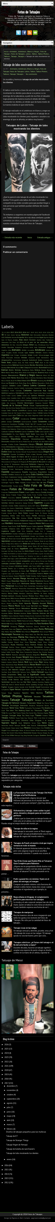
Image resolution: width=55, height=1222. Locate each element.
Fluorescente (6, 486)
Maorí (3, 581)
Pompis (40, 645)
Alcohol (39, 340)
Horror (38, 523)
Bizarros (41, 372)
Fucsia (45, 495)
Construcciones (26, 422)
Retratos (50, 657)
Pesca (27, 634)
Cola (19, 415)
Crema (3, 427)
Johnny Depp (22, 546)
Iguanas (40, 526)
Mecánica (32, 591)
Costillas (21, 424)
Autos (40, 360)
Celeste (4, 400)
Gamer (9, 500)
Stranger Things (42, 685)
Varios (44, 723)
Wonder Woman (37, 733)
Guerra (12, 508)
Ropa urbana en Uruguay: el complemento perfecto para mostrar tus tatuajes (31, 898)
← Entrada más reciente (12, 237)
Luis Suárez (16, 573)
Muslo (17, 606)
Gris (8, 508)
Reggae (19, 657)
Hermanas (41, 516)
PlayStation (5, 645)
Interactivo (10, 536)
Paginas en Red (17, 1218)
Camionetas (29, 388)
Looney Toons (7, 568)
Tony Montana (38, 713)
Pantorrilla (5, 623)
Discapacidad (39, 447)
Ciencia (14, 410)
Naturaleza (25, 608)
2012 (6, 1182)
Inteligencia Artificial (25, 534)
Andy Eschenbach (40, 347)
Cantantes (27, 390)
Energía (26, 467)
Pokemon (20, 645)
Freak (27, 492)
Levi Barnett (49, 561)
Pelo (2, 632)
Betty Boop (14, 372)
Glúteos (11, 506)
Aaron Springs (15, 335)
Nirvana (17, 613)
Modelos (4, 601)
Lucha (51, 571)
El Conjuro (47, 457)
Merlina (4, 593)
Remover (37, 657)
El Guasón (33, 459)
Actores (8, 337)
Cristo (3, 429)
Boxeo (8, 381)
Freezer (13, 495)
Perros (51, 631)
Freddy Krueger (47, 492)
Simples (10, 677)
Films (17, 482)
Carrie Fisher (6, 395)
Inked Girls (21, 531)
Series (3, 674)
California (50, 386)
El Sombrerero (15, 464)
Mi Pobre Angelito (47, 593)
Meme (51, 591)
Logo (43, 566)
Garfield (25, 500)
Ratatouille (28, 652)
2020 (6, 1070)
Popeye (51, 645)
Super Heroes (15, 689)
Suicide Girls (24, 687)
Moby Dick (45, 598)
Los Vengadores (43, 571)
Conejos (9, 422)
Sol (21, 679)
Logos (47, 566)
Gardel (20, 500)
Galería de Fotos (31, 497)
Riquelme (46, 660)
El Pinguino (14, 462)
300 (52, 332)
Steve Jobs (4, 685)
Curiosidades (6, 434)
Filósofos (23, 483)
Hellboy (12, 516)
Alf (18, 342)
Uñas (32, 720)
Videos (51, 725)
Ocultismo (38, 616)
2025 (6, 1049)
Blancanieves (13, 375)
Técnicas (5, 705)
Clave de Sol (12, 413)
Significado (34, 674)
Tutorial (30, 718)
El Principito (31, 462)
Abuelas (51, 335)
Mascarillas (22, 588)
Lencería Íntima (48, 559)
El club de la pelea (36, 457)
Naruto (18, 608)
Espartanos (33, 472)
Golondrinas (23, 506)
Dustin (28, 454)
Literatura (18, 566)
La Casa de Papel (21, 554)
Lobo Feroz (32, 566)
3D (2, 335)
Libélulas (5, 563)
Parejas (21, 626)
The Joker (10, 710)
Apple (26, 353)
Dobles (4, 451)
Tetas (17, 708)
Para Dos (33, 623)
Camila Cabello (19, 388)
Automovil (33, 360)
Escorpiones (28, 469)
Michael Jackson (7, 596)
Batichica (50, 368)
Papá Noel (26, 624)
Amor (31, 345)
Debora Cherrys (14, 437)
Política (33, 645)
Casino (3, 398)
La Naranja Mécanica (16, 556)
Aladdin (15, 340)
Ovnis (52, 618)
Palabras (44, 621)
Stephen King (49, 682)
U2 (47, 718)
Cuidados (30, 431)
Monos (18, 601)
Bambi (22, 365)
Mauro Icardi (19, 591)
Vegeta (51, 723)
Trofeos (12, 718)
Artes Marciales (7, 358)
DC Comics (49, 434)
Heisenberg (5, 516)
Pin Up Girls (41, 637)
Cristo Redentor (11, 429)
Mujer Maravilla (25, 603)
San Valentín (13, 669)
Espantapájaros (16, 472)
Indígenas (12, 529)
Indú (33, 529)
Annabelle (30, 350)
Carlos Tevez (42, 393)
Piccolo (3, 637)
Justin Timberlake (35, 549)
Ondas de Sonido (22, 618)
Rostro (38, 664)
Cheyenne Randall (41, 403)
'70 (2, 332)
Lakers (17, 559)
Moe (8, 601)
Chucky (45, 408)
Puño (42, 650)
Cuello (39, 429)
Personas (17, 634)
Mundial (43, 603)
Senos (34, 672)
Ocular (32, 616)
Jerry (12, 544)
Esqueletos (42, 472)
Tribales (4, 718)
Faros (52, 477)
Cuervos (24, 432)
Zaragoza (36, 735)
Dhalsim (13, 441)
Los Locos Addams (44, 568)
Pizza (26, 642)
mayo (9, 1116)
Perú (22, 634)
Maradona (39, 581)
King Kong (17, 551)
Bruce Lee (4, 383)
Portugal (4, 647)
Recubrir (51, 655)
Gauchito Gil (45, 500)
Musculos (4, 606)
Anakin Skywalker (7, 347)
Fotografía (4, 490)
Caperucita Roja (39, 390)
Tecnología (14, 705)
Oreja (30, 618)
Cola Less (24, 415)
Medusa (39, 591)
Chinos (23, 408)
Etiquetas (20, 746)
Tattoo (34, 54)
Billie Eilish (27, 372)
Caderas (33, 385)
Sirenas (16, 677)
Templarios (39, 705)
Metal (15, 593)
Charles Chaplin (43, 400)
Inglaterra (5, 531)
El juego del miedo (44, 459)
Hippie (44, 518)
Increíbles (4, 529)
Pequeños (35, 631)
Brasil (19, 380)
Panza (12, 624)
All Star (12, 345)
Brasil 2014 (26, 380)
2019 (32, 332)
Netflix (4, 611)
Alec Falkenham (48, 340)
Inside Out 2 (40, 531)
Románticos (9, 665)
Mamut (9, 578)
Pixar (21, 642)
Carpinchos (50, 393)
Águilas (46, 337)
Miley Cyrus (44, 596)
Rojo (41, 662)
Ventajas (17, 725)
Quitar (51, 650)
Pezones (46, 634)
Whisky (3, 733)
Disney (21, 449)
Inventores (25, 536)
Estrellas (40, 474)
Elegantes (41, 464)
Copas (34, 421)
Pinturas (24, 640)
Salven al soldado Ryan (45, 667)
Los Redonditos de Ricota (16, 571)
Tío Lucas (9, 713)
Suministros (45, 687)
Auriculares (17, 360)
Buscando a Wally (44, 383)
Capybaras (11, 393)
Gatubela (37, 500)
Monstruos (26, 601)
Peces (36, 629)
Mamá (3, 578)
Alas (21, 340)
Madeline (40, 573)
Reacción (51, 652)
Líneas (46, 564)
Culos (41, 432)
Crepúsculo (9, 427)
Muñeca (50, 603)
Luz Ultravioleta (30, 573)
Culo (37, 431)
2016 (24, 332)
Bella (32, 370)
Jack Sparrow (27, 538)
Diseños (14, 449)
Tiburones (38, 710)
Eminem (10, 467)
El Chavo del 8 (23, 457)
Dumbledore (21, 454)
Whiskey (51, 730)
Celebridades (49, 398)
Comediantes (25, 419)
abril (8, 1120)
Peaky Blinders (28, 629)
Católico (35, 398)
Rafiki (8, 652)
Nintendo (4, 613)
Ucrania (51, 718)
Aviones (14, 363)
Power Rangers (21, 647)
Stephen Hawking (38, 682)
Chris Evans (30, 408)
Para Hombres (43, 623)
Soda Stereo (13, 679)
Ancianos (26, 347)
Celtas (13, 400)
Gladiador (4, 506)
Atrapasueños (6, 360)
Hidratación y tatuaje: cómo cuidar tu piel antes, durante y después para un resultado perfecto (31, 813)
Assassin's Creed (34, 358)
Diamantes (24, 444)
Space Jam (50, 680)
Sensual (40, 672)
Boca (19, 378)
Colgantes (35, 415)
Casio (8, 398)
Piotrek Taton (33, 640)
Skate (32, 677)
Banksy (46, 365)
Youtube (29, 735)
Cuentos (46, 429)
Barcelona (11, 367)
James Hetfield (49, 539)
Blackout (4, 375)
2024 (44, 332)
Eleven (47, 464)
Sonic (32, 680)
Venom (11, 725)
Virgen (4, 730)
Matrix (12, 591)
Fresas (19, 495)
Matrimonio (5, 591)
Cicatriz (51, 408)
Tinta (3, 713)
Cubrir (34, 429)
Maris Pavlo (19, 586)
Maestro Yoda (24, 576)
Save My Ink (45, 670)
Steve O (11, 685)
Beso (3, 372)
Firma (28, 483)
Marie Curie (16, 583)
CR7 (34, 424)
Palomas (51, 621)
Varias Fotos (36, 723)
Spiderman (5, 682)
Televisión (24, 705)
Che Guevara (11, 403)
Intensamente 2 (38, 534)
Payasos (19, 629)
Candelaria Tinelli (7, 391)
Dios (24, 447)
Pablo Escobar (6, 621)
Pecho (41, 629)
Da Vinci (16, 434)
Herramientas (6, 518)
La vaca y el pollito (41, 556)
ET (53, 474)
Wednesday (44, 730)
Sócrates (4, 680)
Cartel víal (26, 395)
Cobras (40, 413)
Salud (24, 667)
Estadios (51, 472)
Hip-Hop (37, 518)
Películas (49, 628)
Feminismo (37, 480)
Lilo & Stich (34, 564)
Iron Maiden (40, 536)
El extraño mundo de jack (18, 459)
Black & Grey (49, 372)
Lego (34, 558)
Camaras (10, 388)
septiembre (11, 1099)
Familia (39, 477)
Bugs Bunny (27, 383)
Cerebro (22, 400)
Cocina (51, 413)
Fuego (51, 495)
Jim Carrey (31, 543)
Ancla (31, 347)
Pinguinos (50, 637)
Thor (32, 710)
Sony (43, 680)
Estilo (33, 474)
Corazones (42, 421)
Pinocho (9, 640)
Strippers (11, 687)
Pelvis (18, 631)
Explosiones (13, 477)
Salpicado (18, 667)
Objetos (21, 616)
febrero (10, 1129)
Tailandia (46, 689)
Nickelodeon (18, 611)
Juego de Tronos (13, 549)
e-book (33, 454)
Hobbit (11, 521)
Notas (29, 613)
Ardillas (51, 353)
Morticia (48, 601)
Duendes (13, 454)
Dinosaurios (11, 447)
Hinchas (23, 518)
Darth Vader (30, 434)
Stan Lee (20, 682)
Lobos (28, 54)
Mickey (31, 596)
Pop (45, 645)
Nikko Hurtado (37, 611)
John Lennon (11, 546)
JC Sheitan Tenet (37, 541)
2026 (48, 332)
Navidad (34, 608)
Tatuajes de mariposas (23, 912)
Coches (45, 413)
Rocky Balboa (33, 662)
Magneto (44, 576)
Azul (37, 362)
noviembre (11, 1090)
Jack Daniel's (17, 539)
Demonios (50, 436)
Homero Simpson (28, 523)
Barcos (18, 368)
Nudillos (4, 616)
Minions (17, 598)
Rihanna (28, 659)
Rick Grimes (12, 660)
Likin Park (25, 564)
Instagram (50, 531)
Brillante (50, 380)
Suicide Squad (34, 687)
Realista (44, 654)
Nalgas (46, 606)
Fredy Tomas (5, 495)
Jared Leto (20, 541)
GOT (33, 506)
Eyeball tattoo (22, 477)
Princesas (4, 650)
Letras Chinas (39, 561)
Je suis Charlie (49, 541)
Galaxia (18, 497)
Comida (40, 419)
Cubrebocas (28, 429)
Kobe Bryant (29, 551)
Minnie (22, 598)
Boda (22, 378)
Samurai (4, 670)
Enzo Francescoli (48, 467)
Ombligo (13, 618)
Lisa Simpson (9, 566)
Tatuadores (48, 696)
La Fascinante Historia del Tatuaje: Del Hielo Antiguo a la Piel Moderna (33, 793)
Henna (28, 516)
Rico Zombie (20, 660)
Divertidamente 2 (30, 449)
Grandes (45, 505)
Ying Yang (24, 735)
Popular (7, 746)
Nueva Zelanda (14, 616)
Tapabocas (16, 693)
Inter (46, 534)
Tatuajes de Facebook (44, 700)
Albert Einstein (30, 340)
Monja (13, 601)
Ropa (15, 665)
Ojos (47, 616)
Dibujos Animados (45, 444)
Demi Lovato (39, 437)
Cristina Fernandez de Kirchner (43, 427)
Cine (46, 410)
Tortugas (4, 715)
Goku (16, 506)
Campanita (37, 388)
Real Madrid (6, 654)
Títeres (23, 713)
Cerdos (17, 400)
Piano (52, 634)
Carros (14, 395)
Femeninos (26, 479)
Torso (51, 713)
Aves (9, 362)
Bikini (21, 372)
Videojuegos (42, 725)
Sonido (38, 680)
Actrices (14, 337)
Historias (5, 520)
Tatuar (39, 703)
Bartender (34, 368)
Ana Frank (50, 345)
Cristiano (16, 426)
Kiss (23, 551)
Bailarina (4, 365)
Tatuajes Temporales (28, 703)
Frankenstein (13, 492)
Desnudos (5, 441)
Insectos (30, 531)
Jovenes (51, 546)
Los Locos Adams (31, 568)
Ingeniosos (49, 529)
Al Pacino (8, 340)
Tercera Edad (49, 705)
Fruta (34, 495)
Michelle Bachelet (21, 596)
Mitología (34, 598)
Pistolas (10, 642)
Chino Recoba (15, 408)
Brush (16, 383)
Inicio (6, 51)
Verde (23, 725)
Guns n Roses (36, 508)
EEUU (8, 457)
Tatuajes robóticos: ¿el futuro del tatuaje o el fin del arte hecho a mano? (33, 943)
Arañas (31, 352)
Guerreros (19, 508)
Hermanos (50, 516)
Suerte (16, 687)
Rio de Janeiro (37, 660)
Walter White (35, 730)
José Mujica (44, 546)
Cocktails (4, 415)
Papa (16, 624)
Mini (12, 598)
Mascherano (31, 588)
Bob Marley (11, 378)
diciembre (11, 1086)
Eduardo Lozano (42, 454)
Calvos (4, 388)
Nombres (23, 613)
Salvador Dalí (31, 667)
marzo (9, 1124)
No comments (31, 74)
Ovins (47, 618)
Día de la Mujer (33, 441)
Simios (4, 677)
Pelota (7, 632)
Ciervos (30, 410)
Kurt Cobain (49, 551)
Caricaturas (20, 393)
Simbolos (50, 674)
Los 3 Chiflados (19, 568)
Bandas (32, 365)
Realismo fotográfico (33, 655)
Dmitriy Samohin (47, 449)
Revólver (4, 660)
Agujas (51, 337)
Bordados (51, 378)
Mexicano (29, 593)
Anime (24, 350)
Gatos (31, 500)
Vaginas (14, 723)
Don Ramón (17, 452)
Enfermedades (35, 467)
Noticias (35, 613)
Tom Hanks (29, 713)
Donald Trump (26, 452)
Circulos (51, 410)
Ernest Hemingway (16, 469)
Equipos (4, 469)
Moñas (42, 601)
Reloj (32, 657)
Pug (23, 650)
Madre (46, 573)
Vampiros (26, 723)
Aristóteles (23, 355)
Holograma (32, 521)
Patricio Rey (44, 626)
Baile (10, 365)
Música (11, 606)
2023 (40, 332)
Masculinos (49, 588)
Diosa (27, 447)
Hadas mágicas (7, 510)
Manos (51, 578)
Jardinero (14, 541)
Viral (52, 728)
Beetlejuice (25, 370)
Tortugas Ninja (15, 715)
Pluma (13, 645)
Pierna (21, 636)
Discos (46, 447)
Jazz (30, 541)
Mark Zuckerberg (29, 586)
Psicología (18, 650)
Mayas (26, 591)
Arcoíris (45, 353)
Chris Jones (38, 408)
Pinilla (3, 640)
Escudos (35, 469)
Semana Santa (25, 672)
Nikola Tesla (49, 611)
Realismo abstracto (18, 655)
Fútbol (4, 497)
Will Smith (10, 733)
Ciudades (4, 413)
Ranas (13, 652)
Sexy (20, 674)
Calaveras (42, 385)
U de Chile (41, 718)
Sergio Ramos (49, 672)
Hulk (18, 526)
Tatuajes (21, 56)
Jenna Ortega (5, 544)
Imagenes (49, 525)
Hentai (34, 515)
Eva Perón (5, 477)
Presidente (38, 647)
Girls (52, 503)
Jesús (25, 543)
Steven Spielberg (31, 685)
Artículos (17, 358)
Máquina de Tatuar (27, 581)
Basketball (43, 367)
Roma (3, 665)
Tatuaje (14, 56)
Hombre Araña (42, 520)
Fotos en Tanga (41, 490)
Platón (40, 642)
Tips (14, 713)
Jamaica (40, 539)
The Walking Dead (22, 710)
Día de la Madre (21, 441)
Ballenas (15, 365)
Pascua (36, 626)
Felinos (17, 480)
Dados (22, 434)
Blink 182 (46, 375)
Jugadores (24, 548)
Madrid (16, 576)
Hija (13, 518)
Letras (33, 561)
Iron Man (48, 536)
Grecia (51, 506)
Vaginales (5, 723)
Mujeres (35, 603)
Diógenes (19, 447)
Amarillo (19, 345)
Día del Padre (43, 441)
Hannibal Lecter (40, 511)
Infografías (39, 529)
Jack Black (9, 539)
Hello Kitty (20, 516)
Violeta (47, 728)
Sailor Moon (10, 667)
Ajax (2, 340)
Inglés (13, 531)
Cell (9, 400)
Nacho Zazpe (25, 606)
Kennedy (4, 551)
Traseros (45, 715)
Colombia (9, 419)
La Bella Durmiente (8, 554)
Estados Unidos (7, 474)
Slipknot (51, 677)
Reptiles (43, 657)
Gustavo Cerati (48, 508)
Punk (38, 650)
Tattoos (7, 56)
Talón (52, 689)
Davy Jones (40, 434)
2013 (12, 332)
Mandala (16, 578)
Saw (52, 670)
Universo (24, 720)
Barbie (51, 365)
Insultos (15, 534)
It (53, 536)
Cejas (43, 398)
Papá (20, 623)
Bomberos (39, 378)
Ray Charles (43, 652)
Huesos (47, 523)
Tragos (32, 715)
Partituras (29, 626)
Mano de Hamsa (41, 578)
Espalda (5, 471)
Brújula (11, 383)
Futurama (11, 498)
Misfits (28, 598)
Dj (39, 449)
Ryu (47, 665)
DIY (37, 449)
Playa (45, 642)
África (26, 337)
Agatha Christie (34, 337)
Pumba (33, 650)
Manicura (30, 578)
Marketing (39, 586)
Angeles (50, 347)
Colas (29, 415)
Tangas (3, 693)
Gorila (30, 506)
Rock (26, 662)
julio (8, 1107)
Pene (23, 632)
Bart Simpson (26, 367)
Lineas (41, 563)
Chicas (25, 405)
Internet (17, 536)
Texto (21, 708)
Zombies (43, 735)
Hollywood (24, 520)
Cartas (19, 395)
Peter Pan (32, 634)
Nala (40, 606)
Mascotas (39, 588)
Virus (9, 730)
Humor (24, 526)
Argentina (5, 355)
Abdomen (25, 335)
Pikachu (32, 637)
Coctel (10, 415)
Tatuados (5, 700)
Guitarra (27, 508)
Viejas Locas (15, 728)
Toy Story (25, 715)
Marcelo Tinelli (49, 581)
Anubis (15, 353)
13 (5, 332)
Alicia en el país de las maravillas (34, 342)
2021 (6, 1066)
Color (16, 418)
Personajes (6, 634)
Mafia (39, 576)
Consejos (17, 421)
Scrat (9, 672)
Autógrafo (25, 360)
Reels (13, 657)
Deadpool (4, 437)
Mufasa (15, 603)
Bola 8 (27, 378)
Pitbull (16, 642)
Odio (43, 616)
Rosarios (27, 665)
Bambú (26, 365)
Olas (52, 616)
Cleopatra (29, 413)
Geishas (4, 503)
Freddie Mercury (35, 492)
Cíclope (3, 410)
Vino (42, 728)
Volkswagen (15, 730)
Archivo (32, 746)
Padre (19, 621)
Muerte (9, 603)
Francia (51, 490)
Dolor (10, 452)
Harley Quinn (12, 513)
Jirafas (38, 544)
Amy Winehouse (39, 345)
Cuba (22, 429)
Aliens (51, 342)
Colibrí (41, 415)
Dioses (32, 447)
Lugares (4, 573)
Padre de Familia (28, 621)
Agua (41, 337)
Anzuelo (20, 353)
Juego (3, 548)
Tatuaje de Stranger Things (17, 1140)
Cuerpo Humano (14, 431)
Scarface (4, 672)
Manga (23, 578)
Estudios (47, 474)
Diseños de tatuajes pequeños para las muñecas (26, 1132)
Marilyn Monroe (36, 583)
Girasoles (47, 503)
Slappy (45, 677)
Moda (51, 598)
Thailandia (28, 708)
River (52, 659)
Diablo (16, 444)
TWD (35, 718)
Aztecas (31, 363)
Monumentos (35, 601)
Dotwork (34, 452)
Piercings (13, 637)
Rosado (21, 664)
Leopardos (26, 561)
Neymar (10, 611)
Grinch (3, 508)
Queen (46, 650)
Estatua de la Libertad (23, 474)
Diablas (10, 444)
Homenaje (18, 523)
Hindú (30, 518)
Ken (52, 549)
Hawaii (31, 513)
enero (9, 1159)
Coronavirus (5, 424)
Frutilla (39, 495)
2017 (28, 332)
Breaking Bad (42, 381)
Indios (28, 529)
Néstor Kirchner (48, 608)
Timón (51, 710)
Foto (27, 485)
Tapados (25, 693)
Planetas (33, 642)
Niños (10, 613)
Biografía (34, 372)
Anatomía (18, 347)
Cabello (19, 386)
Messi (10, 593)
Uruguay (38, 720)
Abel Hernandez (35, 335)
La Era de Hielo (32, 554)
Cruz (19, 429)
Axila (19, 363)
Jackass (35, 539)
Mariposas (10, 586)
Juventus (46, 548)
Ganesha (15, 500)
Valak (20, 723)
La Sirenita (29, 556)
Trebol (51, 715)
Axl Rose (25, 363)
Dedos (23, 436)
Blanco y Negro (33, 51)
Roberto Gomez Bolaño (9, 662)
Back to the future (47, 363)
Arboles (38, 352)
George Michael (28, 503)
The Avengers (36, 708)
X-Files (7, 735)
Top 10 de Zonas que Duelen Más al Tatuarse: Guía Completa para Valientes (32, 862)
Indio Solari (20, 529)
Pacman (14, 621)
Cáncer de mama (48, 388)
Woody (45, 733)
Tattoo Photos (43, 54)
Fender (44, 480)
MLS (40, 598)
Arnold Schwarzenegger (41, 355)
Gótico (38, 506)
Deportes (5, 439)
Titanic (18, 713)
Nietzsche (27, 611)
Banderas (39, 365)
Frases (21, 492)
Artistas (24, 357)
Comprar (47, 419)
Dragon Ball (48, 451)
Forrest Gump (18, 486)
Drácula (40, 452)
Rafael (3, 652)
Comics (33, 418)
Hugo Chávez (12, 526)
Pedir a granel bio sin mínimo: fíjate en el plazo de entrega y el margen (31, 880)
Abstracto (45, 335)
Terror (11, 708)
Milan (37, 596)
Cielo (9, 410)
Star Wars (27, 682)
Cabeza (26, 385)
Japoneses (5, 541)
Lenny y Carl (5, 561)
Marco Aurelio (6, 583)
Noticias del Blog (47, 613)
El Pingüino (23, 462)
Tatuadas (37, 696)
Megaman (45, 591)
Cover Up (29, 424)
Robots (21, 662)
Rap (17, 652)
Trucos (18, 718)
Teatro (51, 703)
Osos (35, 618)
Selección (16, 672)
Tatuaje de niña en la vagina (25, 828)
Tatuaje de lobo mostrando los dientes (24, 64)
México (36, 593)
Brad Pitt (14, 381)
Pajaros (37, 620)
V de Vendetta (48, 720)
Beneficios (50, 370)
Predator (30, 647)
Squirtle (13, 682)
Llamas (25, 566)
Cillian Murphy (38, 410)
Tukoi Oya (23, 718)
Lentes (13, 561)
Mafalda (33, 576)
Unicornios (5, 720)
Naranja (12, 608)
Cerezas (28, 400)
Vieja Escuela (5, 728)
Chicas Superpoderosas (39, 405)
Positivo (11, 647)
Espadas (50, 469)
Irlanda (32, 536)
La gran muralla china (46, 554)
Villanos (27, 728)
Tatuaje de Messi (12, 960)
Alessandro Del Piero (8, 342)
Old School (5, 618)
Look (52, 566)
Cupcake (46, 432)
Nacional (34, 606)
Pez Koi (40, 634)
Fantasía (46, 477)
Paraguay (14, 626)
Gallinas (44, 498)
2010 (8, 332)
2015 (20, 332)
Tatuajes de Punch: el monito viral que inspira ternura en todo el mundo (33, 844)
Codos (14, 415)
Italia (3, 538)
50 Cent (7, 335)
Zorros (49, 735)
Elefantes (33, 464)
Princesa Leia (49, 647)
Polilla (27, 645)
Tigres (46, 710)
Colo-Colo (47, 415)
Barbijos (4, 368)
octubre (10, 1094)
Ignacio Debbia (32, 526)
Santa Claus (30, 670)
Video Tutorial (31, 725)
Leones (18, 561)
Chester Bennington (25, 403)
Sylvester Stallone (36, 689)
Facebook (32, 477)
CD (39, 398)
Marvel (8, 588)
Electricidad (24, 464)
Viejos (21, 728)
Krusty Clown (39, 551)
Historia (50, 518)
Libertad (12, 563)
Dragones (5, 454)
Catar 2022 (21, 398)
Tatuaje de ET (12, 1136)
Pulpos (28, 650)
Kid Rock (10, 551)
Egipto (13, 457)
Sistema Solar (24, 677)
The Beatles (46, 708)
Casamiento (50, 395)
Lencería (40, 559)
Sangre (22, 669)
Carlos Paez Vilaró (31, 393)
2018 (6, 1079)
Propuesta (11, 650)
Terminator (5, 708)
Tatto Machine (37, 693)
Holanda (17, 521)
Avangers (46, 360)
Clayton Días (21, 413)
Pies (27, 637)
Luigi (9, 573)
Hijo (18, 518)
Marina (45, 583)
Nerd (39, 608)
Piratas (41, 640)
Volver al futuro (24, 730)
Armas (30, 355)
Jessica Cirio (18, 544)
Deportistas (16, 439)
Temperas (32, 705)
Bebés (11, 370)
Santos (37, 670)
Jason (26, 541)
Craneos (39, 424)
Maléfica (51, 576)
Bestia (8, 372)
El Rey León (41, 462)
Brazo (34, 380)
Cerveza (34, 400)
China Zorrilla (6, 408)
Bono (45, 378)
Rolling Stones (49, 662)
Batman (4, 370)
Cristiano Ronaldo (26, 427)
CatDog (28, 398)
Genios (11, 503)
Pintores (16, 640)
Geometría (18, 503)
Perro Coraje (44, 632)
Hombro (9, 523)
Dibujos (32, 444)
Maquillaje (15, 581)
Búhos (34, 383)
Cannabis (19, 391)
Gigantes (38, 502)
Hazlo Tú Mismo (41, 513)
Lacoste (3, 559)
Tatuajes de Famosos (10, 703)
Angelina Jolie (6, 350)
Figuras (11, 483)
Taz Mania (45, 703)
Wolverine (27, 733)
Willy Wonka (19, 733)
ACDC (3, 337)
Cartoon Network (38, 395)
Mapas (8, 581)
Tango (10, 693)
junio (9, 1112)
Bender (43, 370)
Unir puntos (15, 720)
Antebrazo (22, 51)
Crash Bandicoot (48, 424)
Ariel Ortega (14, 355)
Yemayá (17, 735)
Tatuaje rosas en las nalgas (25, 928)
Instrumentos (6, 533)
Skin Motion (39, 677)
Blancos (39, 375)
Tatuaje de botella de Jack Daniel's (20, 1149)
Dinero (3, 447)
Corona (51, 421)
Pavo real (12, 629)
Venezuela (4, 725)
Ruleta (44, 665)
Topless (46, 713)
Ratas (22, 652)
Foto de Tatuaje (42, 485)
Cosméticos (13, 424)
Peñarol (27, 632)
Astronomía (45, 358)
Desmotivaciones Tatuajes (42, 439)
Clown (35, 413)
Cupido (51, 432)
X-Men (12, 735)
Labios (51, 556)
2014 (16, 332)
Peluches (12, 632)
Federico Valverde (7, 480)
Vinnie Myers (35, 728)
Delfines (30, 436)
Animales (13, 51)
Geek (51, 500)
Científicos (22, 410)
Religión (26, 657)
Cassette (13, 398)
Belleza (37, 370)
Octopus (27, 616)
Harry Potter (23, 513)
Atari (52, 358)
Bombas (33, 378)
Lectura (29, 559)
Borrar (3, 381)
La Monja (4, 556)
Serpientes (12, 674)
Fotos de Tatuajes (29, 12)
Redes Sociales (6, 657)
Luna (22, 573)
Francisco (4, 492)
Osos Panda (41, 618)
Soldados (27, 680)
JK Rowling (44, 544)
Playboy (51, 642)
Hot (43, 523)
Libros (18, 563)
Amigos (25, 345)
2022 (36, 332)
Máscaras (15, 588)
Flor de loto (41, 482)
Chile (52, 405)
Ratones (35, 652)
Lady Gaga (10, 559)
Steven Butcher (20, 685)
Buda (21, 383)
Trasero (38, 715)
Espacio (43, 469)
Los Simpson (31, 571)
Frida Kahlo (27, 495)
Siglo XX (26, 675)
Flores (50, 482)
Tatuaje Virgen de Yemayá (16, 1144)
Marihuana (25, 583)
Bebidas (18, 370)
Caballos (12, 385)
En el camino (18, 467)
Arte (52, 355)
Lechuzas (23, 558)
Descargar (26, 439)
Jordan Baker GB (33, 546)
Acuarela (20, 337)
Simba (42, 674)
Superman (25, 689)
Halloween (30, 510)
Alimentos (5, 345)
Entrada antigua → (45, 237)
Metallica (22, 593)
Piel (8, 637)
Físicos (33, 483)
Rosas (32, 664)
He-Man (51, 513)
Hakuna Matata (19, 511)
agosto (10, 1103)
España (25, 472)
